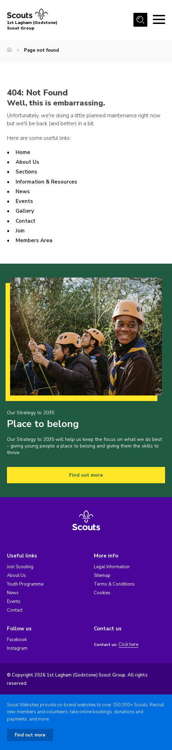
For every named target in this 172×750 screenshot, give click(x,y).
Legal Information (112, 567)
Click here (128, 645)
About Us (27, 162)
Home (23, 152)
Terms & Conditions (114, 584)
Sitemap (102, 575)
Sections (26, 171)
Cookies (102, 593)
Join (20, 230)
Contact (25, 221)
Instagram (17, 648)
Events (24, 201)
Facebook (17, 640)
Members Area (34, 240)
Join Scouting (20, 567)
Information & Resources (46, 181)
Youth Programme (25, 584)
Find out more (86, 475)
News (23, 191)
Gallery (25, 210)
